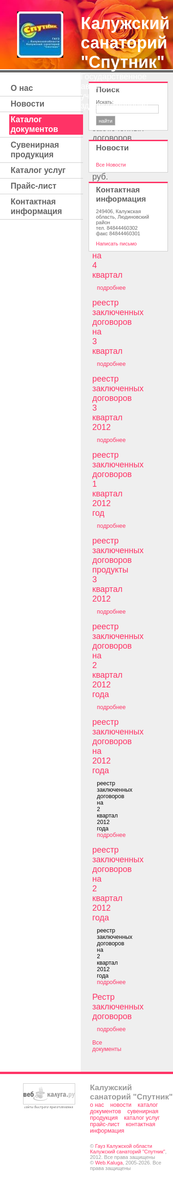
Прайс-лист (33, 186)
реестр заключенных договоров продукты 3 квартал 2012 (117, 569)
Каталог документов (34, 124)
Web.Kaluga (109, 1162)
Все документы (106, 1045)
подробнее (111, 288)
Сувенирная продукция (35, 149)
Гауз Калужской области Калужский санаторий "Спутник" (127, 1148)
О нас (22, 88)
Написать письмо (116, 243)
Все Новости (111, 164)
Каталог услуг (38, 170)
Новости (27, 103)
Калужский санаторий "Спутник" (125, 43)
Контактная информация (36, 206)
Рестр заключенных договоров (117, 1006)
